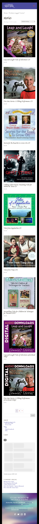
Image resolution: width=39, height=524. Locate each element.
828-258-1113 (28, 502)
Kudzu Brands (23, 509)
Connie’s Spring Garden (9, 484)
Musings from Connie (9, 481)
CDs (6, 427)
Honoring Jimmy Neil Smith (10, 483)
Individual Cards (9, 423)
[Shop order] (28, 21)
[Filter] (5, 440)
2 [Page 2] (19, 411)
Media (5, 426)
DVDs (6, 430)
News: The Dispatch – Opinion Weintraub (14, 486)
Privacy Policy (26, 504)
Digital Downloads (9, 429)
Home (6, 13)
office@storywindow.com (15, 504)
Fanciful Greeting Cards (9, 422)
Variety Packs (8, 424)
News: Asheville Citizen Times (11, 487)
